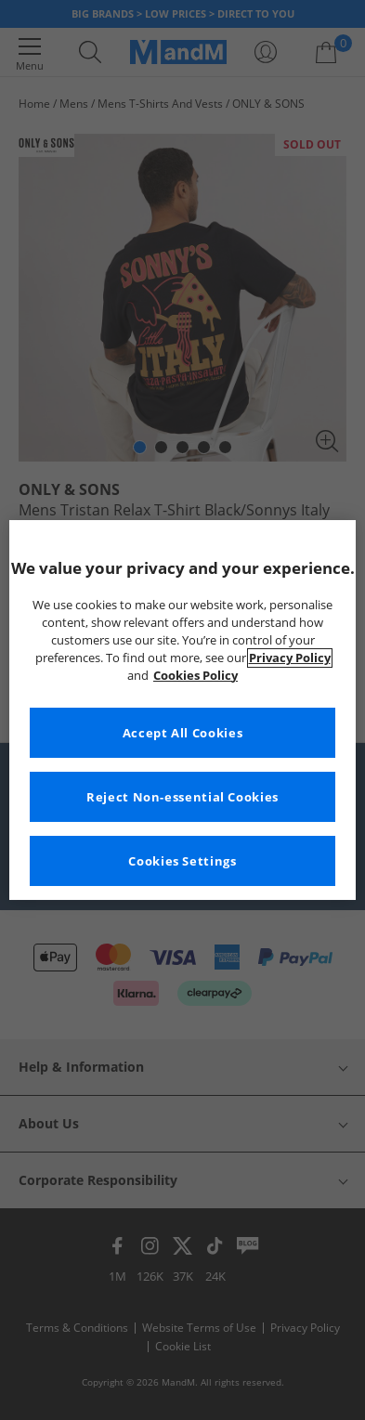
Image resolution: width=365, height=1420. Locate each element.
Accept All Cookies (182, 733)
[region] (182, 710)
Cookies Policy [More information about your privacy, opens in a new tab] (195, 676)
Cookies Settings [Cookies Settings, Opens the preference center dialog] (182, 861)
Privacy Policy (290, 658)
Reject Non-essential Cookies (182, 797)
